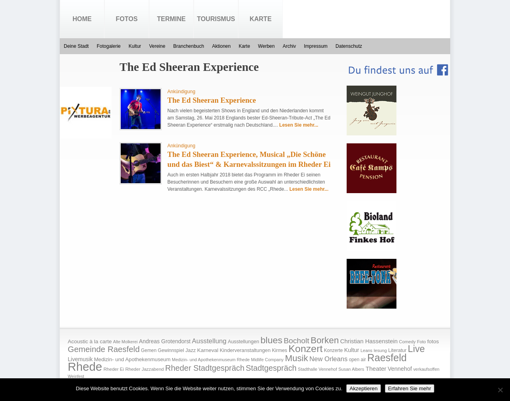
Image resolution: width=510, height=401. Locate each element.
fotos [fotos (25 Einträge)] (433, 341)
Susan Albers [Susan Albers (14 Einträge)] (351, 369)
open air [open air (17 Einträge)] (357, 359)
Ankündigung (181, 91)
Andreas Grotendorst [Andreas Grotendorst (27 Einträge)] (165, 341)
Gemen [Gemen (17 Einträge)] (149, 350)
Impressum (316, 46)
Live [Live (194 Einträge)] (416, 349)
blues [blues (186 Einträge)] (271, 340)
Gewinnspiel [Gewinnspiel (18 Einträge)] (171, 350)
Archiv (289, 46)
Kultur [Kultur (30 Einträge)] (351, 350)
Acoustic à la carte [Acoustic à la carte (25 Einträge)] (90, 341)
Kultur (135, 46)
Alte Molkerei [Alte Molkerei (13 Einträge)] (125, 341)
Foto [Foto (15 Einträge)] (421, 341)
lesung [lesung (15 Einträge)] (380, 350)
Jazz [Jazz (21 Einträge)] (190, 350)
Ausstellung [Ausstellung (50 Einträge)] (209, 341)
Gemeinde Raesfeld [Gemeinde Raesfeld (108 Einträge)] (104, 349)
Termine (171, 19)
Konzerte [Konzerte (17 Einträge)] (333, 350)
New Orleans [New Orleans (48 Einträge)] (328, 359)
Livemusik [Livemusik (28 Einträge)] (80, 359)
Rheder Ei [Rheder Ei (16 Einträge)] (114, 369)
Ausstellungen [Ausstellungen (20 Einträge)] (243, 341)
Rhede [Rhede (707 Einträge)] (85, 366)
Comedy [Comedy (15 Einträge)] (407, 341)
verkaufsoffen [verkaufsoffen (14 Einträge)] (426, 369)
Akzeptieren (363, 388)
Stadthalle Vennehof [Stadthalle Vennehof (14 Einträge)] (317, 369)
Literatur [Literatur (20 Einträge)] (397, 350)
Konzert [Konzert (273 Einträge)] (305, 348)
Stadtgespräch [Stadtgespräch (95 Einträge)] (271, 368)
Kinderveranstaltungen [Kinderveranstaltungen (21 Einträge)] (245, 350)
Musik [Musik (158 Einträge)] (296, 358)
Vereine (157, 46)
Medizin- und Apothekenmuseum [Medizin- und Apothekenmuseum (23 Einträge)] (132, 359)
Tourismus (216, 19)
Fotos (127, 19)
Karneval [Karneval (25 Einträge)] (207, 350)
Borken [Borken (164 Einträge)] (324, 340)
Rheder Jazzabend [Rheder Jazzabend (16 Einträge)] (144, 369)
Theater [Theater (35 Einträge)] (375, 368)
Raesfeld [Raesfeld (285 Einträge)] (387, 357)
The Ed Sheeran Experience (211, 100)
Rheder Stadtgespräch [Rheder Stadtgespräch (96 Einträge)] (205, 368)
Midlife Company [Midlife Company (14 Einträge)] (267, 359)
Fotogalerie (109, 46)
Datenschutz (348, 46)
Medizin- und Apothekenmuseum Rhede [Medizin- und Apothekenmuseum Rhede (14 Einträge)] (210, 359)
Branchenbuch (188, 46)
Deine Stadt (76, 46)
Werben (266, 46)
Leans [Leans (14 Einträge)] (367, 350)
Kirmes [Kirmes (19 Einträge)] (279, 350)
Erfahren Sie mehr (409, 388)
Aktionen (221, 46)
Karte (260, 19)
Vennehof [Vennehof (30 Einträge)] (400, 369)
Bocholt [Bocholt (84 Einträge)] (296, 340)
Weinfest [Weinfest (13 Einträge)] (76, 376)
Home (82, 19)
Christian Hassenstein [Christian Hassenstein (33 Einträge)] (369, 341)
